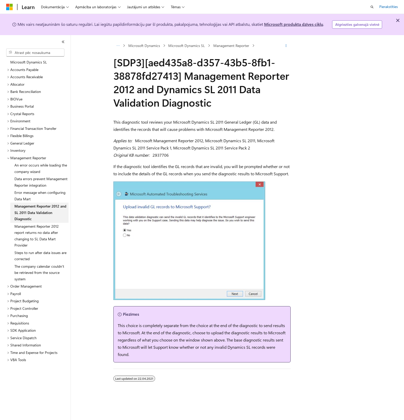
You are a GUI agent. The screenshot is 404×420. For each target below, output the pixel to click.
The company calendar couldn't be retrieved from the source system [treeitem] (39, 272)
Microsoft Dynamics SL (186, 45)
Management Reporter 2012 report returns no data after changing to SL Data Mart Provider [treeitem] (36, 236)
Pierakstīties (388, 6)
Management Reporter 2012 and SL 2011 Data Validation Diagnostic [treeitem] (40, 212)
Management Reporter (231, 45)
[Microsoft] (9, 7)
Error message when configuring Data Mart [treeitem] (39, 195)
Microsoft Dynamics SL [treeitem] (28, 62)
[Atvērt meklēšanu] (372, 7)
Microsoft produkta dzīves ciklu (293, 24)
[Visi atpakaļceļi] (117, 46)
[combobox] (35, 53)
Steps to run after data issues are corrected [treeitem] (40, 255)
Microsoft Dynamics (144, 45)
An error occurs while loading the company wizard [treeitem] (40, 168)
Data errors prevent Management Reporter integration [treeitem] (41, 182)
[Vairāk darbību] (286, 46)
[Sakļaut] (63, 41)
